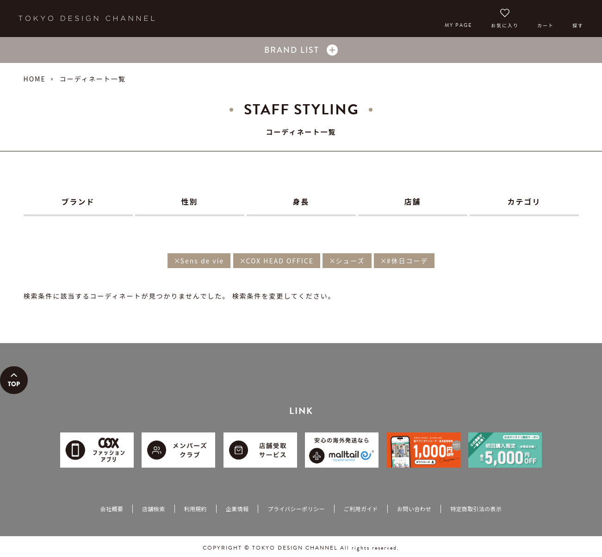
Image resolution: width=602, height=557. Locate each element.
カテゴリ (523, 201)
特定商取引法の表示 (476, 509)
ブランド (77, 201)
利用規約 (195, 509)
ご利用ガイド (361, 509)
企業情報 (237, 509)
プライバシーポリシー (295, 509)
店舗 (412, 201)
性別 (189, 201)
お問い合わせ (414, 509)
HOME (35, 78)
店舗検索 (153, 509)
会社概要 (111, 509)
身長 (300, 201)
